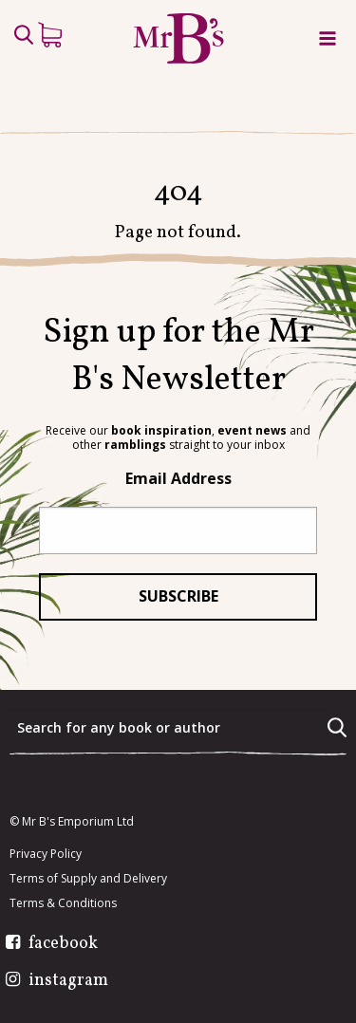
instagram (68, 981)
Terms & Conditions (63, 903)
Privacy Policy (45, 854)
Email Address (178, 478)
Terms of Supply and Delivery (88, 878)
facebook (63, 944)
